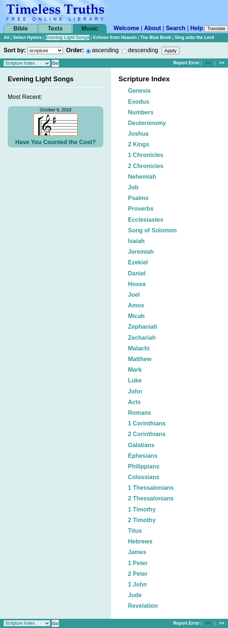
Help (196, 28)
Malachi (139, 348)
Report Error (186, 62)
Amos (136, 305)
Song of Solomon (152, 230)
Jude (135, 595)
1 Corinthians (146, 423)
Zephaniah (142, 327)
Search (175, 28)
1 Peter (137, 563)
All (6, 37)
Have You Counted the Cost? (55, 142)
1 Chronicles (145, 155)
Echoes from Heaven (115, 37)
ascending (105, 50)
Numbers (140, 112)
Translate (216, 28)
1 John (137, 584)
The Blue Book (155, 37)
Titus (135, 531)
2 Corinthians (146, 434)
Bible (20, 28)
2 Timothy (142, 520)
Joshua (138, 134)
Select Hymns (27, 37)
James (137, 552)
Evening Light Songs (67, 37)
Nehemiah (142, 177)
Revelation (143, 606)
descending (143, 50)
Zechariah (142, 338)
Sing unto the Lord (194, 37)
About (152, 28)
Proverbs (140, 209)
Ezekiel (138, 262)
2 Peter (137, 574)
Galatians (141, 445)
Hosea (137, 284)
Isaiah (136, 241)
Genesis (139, 91)
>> (221, 62)
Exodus (138, 102)
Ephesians (142, 456)
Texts (55, 28)
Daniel (137, 273)
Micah (136, 316)
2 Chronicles (145, 166)
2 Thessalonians (151, 498)
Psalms (138, 198)
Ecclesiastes (145, 220)
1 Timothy (142, 509)
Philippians (143, 466)
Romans (139, 413)
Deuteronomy (147, 123)
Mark (135, 370)
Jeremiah (141, 252)
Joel (134, 295)
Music (89, 28)
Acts (134, 402)
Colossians (143, 477)
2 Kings (138, 144)
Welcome (126, 28)
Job (133, 187)
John (135, 391)
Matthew (140, 359)
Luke (135, 380)
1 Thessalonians (151, 488)
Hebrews (140, 541)
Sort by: (15, 50)
